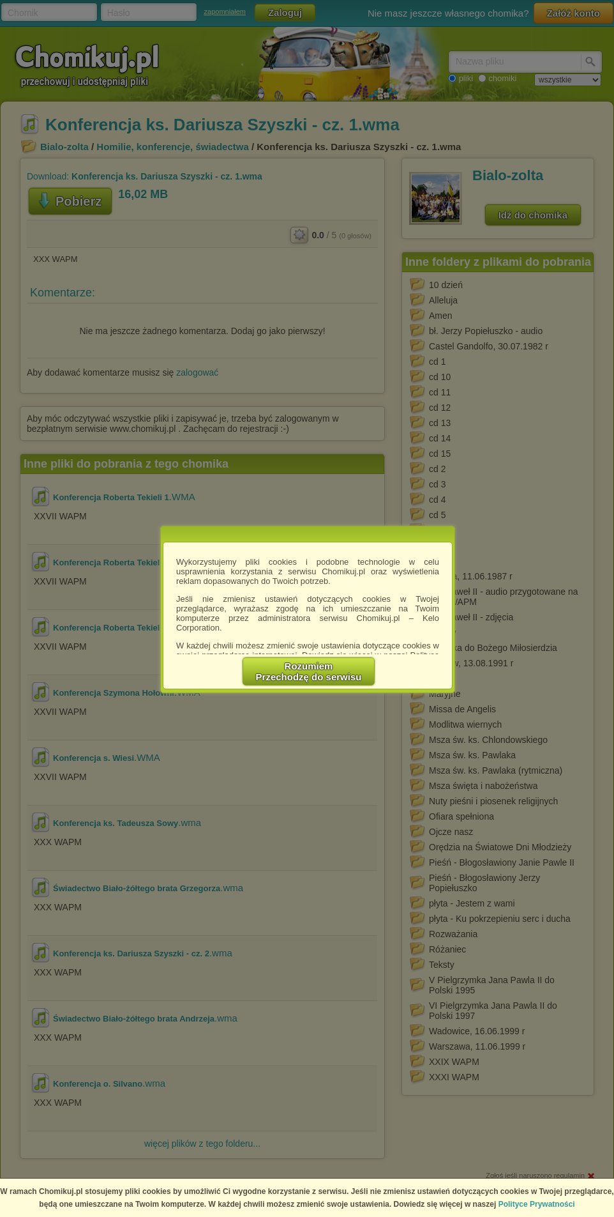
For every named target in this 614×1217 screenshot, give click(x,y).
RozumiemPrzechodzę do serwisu (309, 671)
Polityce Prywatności (536, 1204)
